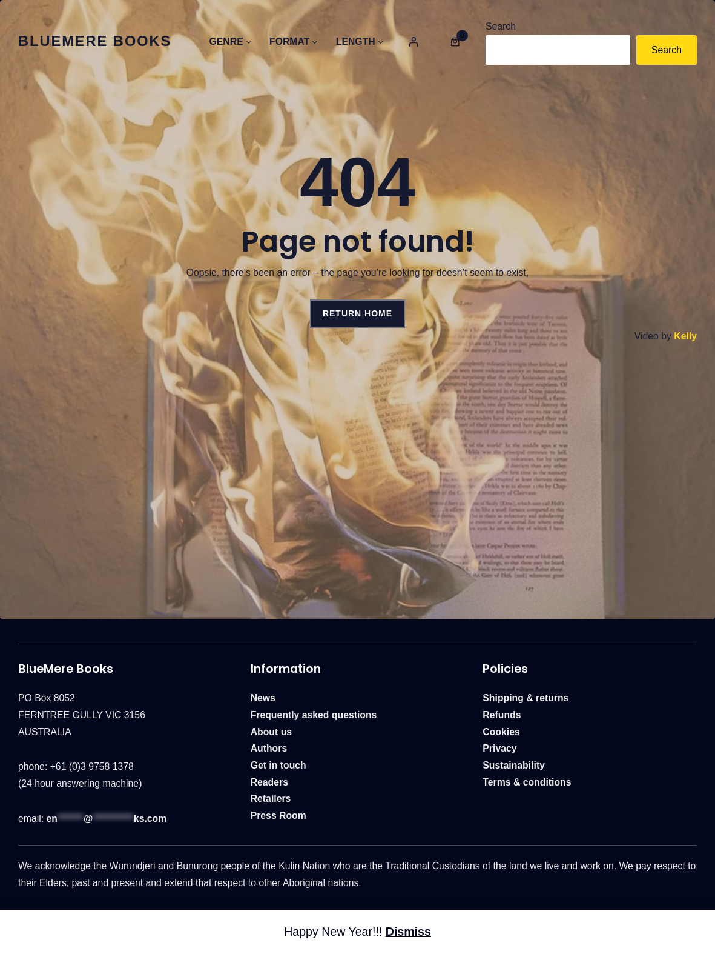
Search (501, 26)
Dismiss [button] (408, 931)
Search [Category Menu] (666, 50)
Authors (269, 748)
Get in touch (278, 765)
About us (271, 732)
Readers (269, 782)
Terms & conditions (527, 782)
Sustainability (514, 765)
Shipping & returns (525, 698)
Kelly (685, 336)
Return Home (357, 313)
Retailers (271, 798)
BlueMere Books (94, 41)
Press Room (278, 815)
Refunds (502, 715)
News (263, 698)
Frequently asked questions (314, 715)
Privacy (499, 748)
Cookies (501, 732)
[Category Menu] (248, 41)
